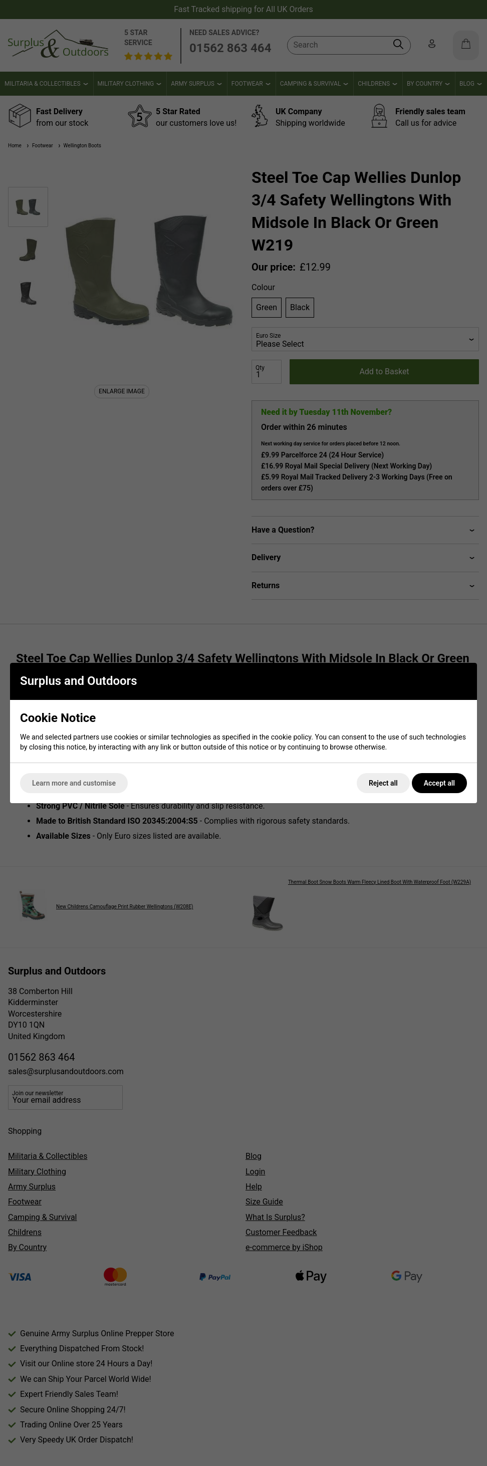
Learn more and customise (74, 783)
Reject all (383, 783)
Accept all (439, 783)
